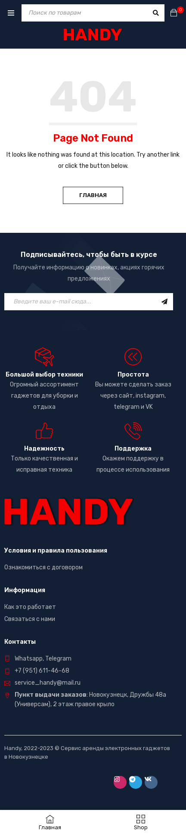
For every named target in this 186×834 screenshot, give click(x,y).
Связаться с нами (29, 619)
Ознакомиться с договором (43, 567)
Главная (93, 195)
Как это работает (30, 607)
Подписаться (164, 301)
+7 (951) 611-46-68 (42, 670)
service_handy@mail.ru (48, 682)
